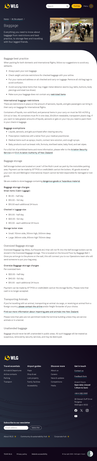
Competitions (56, 382)
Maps (29, 370)
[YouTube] (75, 416)
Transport (8, 382)
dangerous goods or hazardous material (61, 181)
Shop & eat (31, 374)
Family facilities (33, 382)
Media (53, 385)
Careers (54, 374)
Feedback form (80, 376)
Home (6, 19)
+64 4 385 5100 (81, 393)
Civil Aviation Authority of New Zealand (34, 152)
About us (54, 370)
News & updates (57, 378)
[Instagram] (87, 410)
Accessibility (32, 385)
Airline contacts (10, 374)
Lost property (33, 378)
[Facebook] (75, 410)
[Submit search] (67, 6)
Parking (77, 6)
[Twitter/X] (81, 410)
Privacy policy (22, 454)
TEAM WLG (8, 454)
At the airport (17, 19)
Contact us (79, 370)
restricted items (58, 94)
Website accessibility (39, 454)
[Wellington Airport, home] (11, 6)
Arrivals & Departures (12, 370)
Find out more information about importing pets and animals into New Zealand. (41, 311)
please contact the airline (30, 306)
